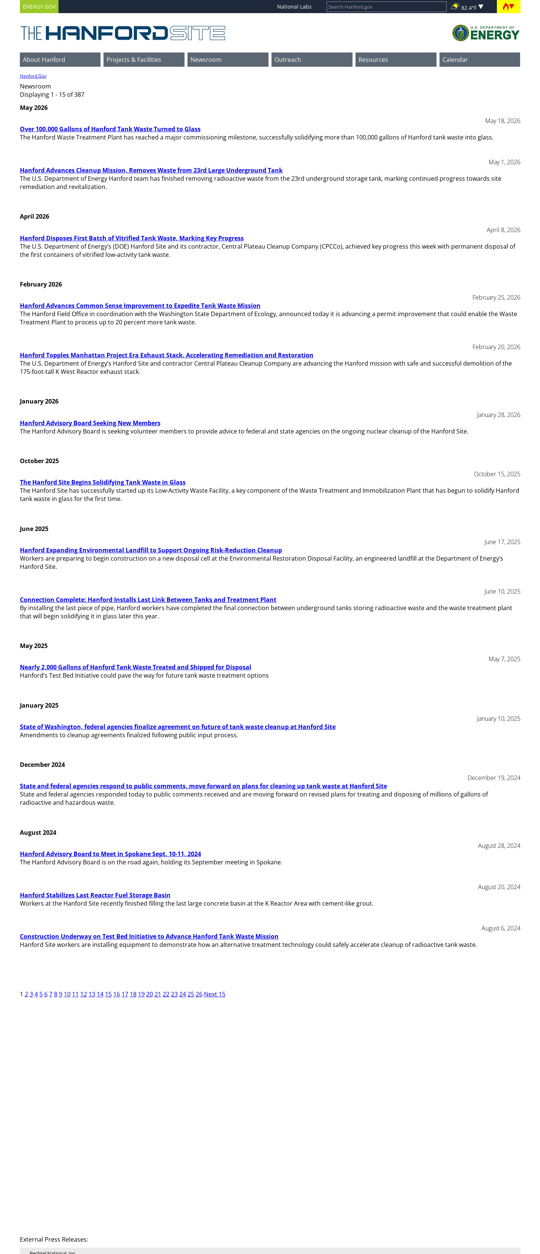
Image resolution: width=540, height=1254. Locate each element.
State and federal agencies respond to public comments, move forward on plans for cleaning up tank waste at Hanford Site (203, 786)
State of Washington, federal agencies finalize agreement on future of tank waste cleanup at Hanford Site (178, 727)
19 (141, 994)
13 (91, 994)
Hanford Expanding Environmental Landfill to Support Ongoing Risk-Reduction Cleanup (151, 550)
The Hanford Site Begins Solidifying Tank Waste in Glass (103, 482)
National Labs (294, 6)
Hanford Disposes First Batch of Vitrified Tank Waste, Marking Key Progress (132, 238)
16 (116, 994)
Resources (373, 60)
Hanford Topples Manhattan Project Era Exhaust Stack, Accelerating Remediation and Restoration (167, 355)
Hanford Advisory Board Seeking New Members (90, 423)
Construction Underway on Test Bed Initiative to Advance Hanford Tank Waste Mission (149, 936)
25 (191, 994)
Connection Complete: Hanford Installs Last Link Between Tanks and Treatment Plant (148, 600)
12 (83, 994)
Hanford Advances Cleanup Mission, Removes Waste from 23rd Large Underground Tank (151, 170)
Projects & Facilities (133, 60)
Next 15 (214, 994)
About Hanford (44, 60)
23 (174, 994)
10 (67, 994)
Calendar (455, 60)
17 (125, 994)
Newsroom (206, 60)
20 (149, 994)
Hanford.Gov (33, 76)
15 (108, 994)
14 (100, 994)
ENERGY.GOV (39, 6)
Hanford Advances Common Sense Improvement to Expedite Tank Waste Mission (140, 306)
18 (133, 994)
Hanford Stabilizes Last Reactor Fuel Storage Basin (95, 895)
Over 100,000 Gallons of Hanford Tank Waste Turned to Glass (110, 129)
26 (199, 994)
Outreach (287, 60)
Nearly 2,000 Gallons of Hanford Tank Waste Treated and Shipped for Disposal (135, 667)
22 (166, 994)
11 (75, 994)
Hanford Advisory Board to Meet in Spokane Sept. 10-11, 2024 (110, 854)
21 (157, 994)
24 (182, 994)
